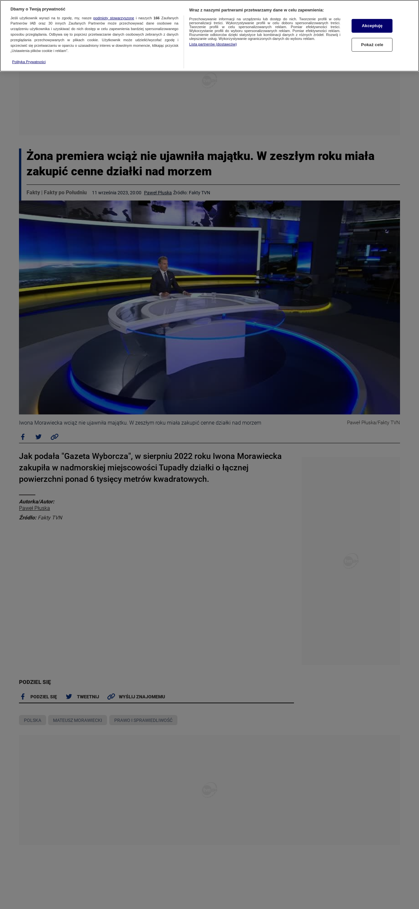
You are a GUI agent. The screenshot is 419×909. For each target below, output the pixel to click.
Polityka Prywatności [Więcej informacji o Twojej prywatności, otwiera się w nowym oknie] (29, 62)
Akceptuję (372, 25)
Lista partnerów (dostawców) (213, 44)
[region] (209, 36)
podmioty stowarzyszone (113, 18)
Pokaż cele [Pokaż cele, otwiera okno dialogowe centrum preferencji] (372, 44)
